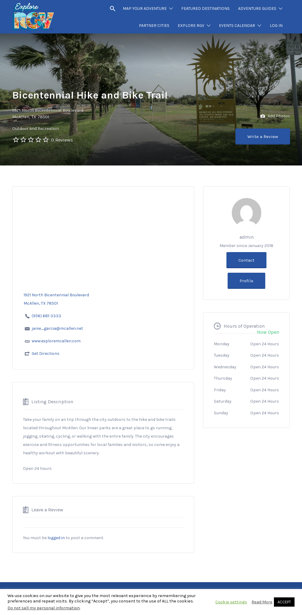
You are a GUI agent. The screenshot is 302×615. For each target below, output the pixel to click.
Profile (246, 280)
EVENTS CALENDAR (237, 25)
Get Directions (45, 353)
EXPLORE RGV (191, 25)
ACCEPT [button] (284, 602)
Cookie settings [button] (231, 602)
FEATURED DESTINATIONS (205, 8)
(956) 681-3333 (46, 315)
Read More (262, 602)
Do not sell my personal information (43, 608)
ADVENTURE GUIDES (257, 8)
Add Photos (275, 116)
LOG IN (276, 25)
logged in (56, 537)
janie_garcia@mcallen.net (57, 328)
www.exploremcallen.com (56, 340)
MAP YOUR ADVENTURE (145, 8)
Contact (246, 260)
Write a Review (262, 136)
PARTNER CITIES (154, 25)
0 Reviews (62, 140)
